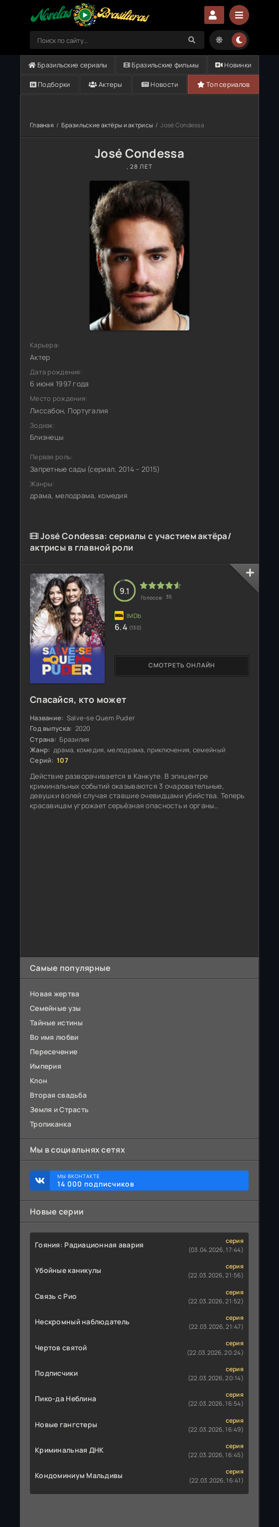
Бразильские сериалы (68, 64)
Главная (42, 125)
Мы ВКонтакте (148, 1181)
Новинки (233, 64)
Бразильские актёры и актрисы (107, 125)
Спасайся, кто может (78, 699)
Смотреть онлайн (181, 665)
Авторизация (214, 15)
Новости (159, 84)
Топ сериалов (223, 84)
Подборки (50, 84)
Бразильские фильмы (161, 64)
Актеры (105, 84)
